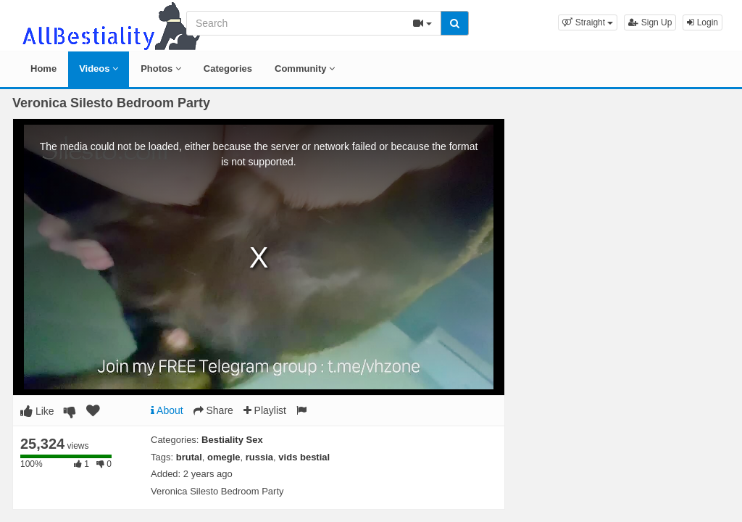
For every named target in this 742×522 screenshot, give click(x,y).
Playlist (264, 410)
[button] (587, 22)
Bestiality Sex (232, 439)
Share (213, 410)
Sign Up (650, 22)
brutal (189, 457)
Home (43, 68)
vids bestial (304, 457)
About (167, 410)
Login (702, 22)
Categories (228, 68)
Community (305, 68)
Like (37, 411)
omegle (224, 457)
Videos (98, 68)
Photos (161, 68)
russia (259, 457)
